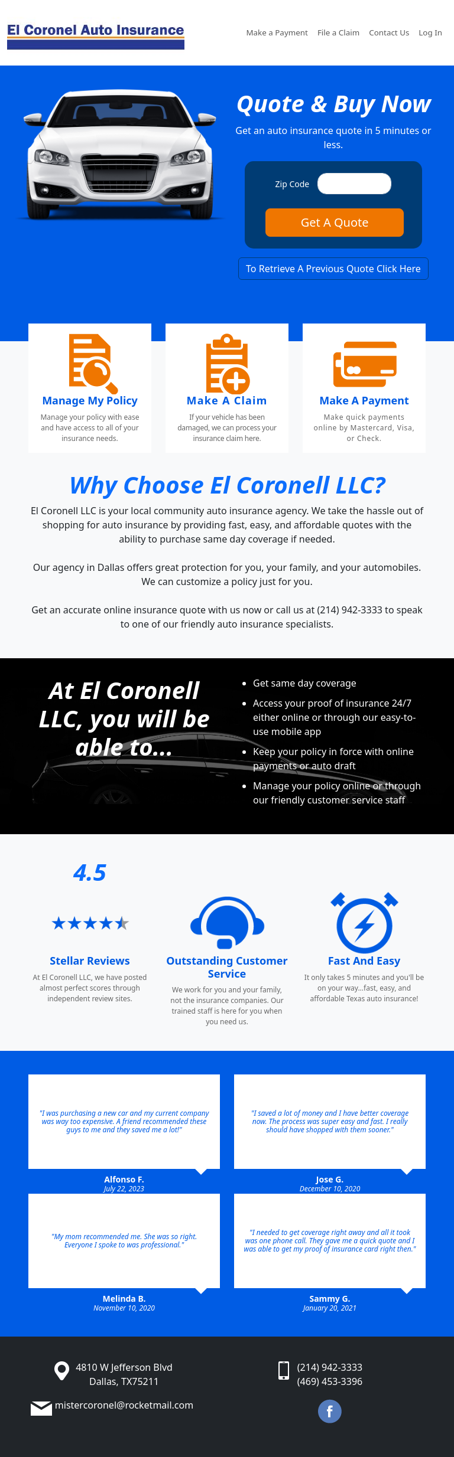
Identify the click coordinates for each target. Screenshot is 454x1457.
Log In (430, 32)
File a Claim (338, 32)
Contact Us (389, 32)
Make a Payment (276, 32)
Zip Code (292, 184)
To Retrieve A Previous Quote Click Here (333, 268)
